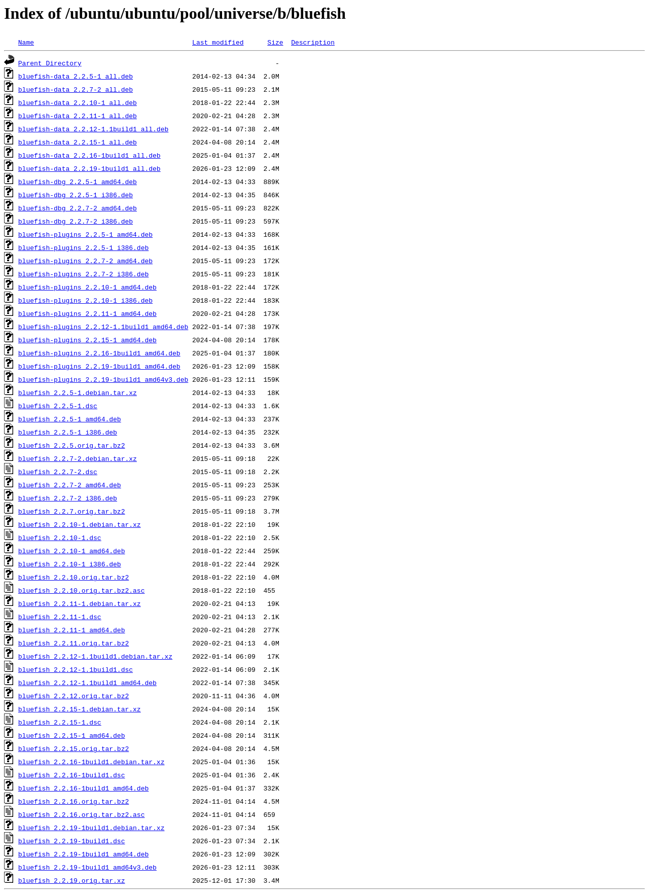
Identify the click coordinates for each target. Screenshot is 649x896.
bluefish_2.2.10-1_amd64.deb (71, 550)
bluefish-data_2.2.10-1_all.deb (77, 102)
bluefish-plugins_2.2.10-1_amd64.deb (87, 287)
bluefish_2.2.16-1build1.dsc (71, 774)
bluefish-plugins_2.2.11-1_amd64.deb (87, 313)
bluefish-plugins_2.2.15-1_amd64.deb (87, 339)
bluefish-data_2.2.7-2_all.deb (75, 89)
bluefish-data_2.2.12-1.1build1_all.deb (93, 128)
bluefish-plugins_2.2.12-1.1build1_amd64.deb (103, 326)
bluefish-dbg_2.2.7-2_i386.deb (75, 221)
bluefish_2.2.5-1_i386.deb (67, 432)
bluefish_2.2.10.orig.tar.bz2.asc (81, 590)
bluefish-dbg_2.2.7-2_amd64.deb (77, 207)
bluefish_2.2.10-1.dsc (59, 537)
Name (26, 42)
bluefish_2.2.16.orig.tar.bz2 (73, 801)
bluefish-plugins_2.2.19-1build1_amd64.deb (99, 366)
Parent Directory (50, 62)
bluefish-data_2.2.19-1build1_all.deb (89, 168)
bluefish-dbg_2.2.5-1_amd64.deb (77, 181)
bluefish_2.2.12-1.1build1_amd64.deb (87, 682)
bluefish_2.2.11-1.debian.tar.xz (79, 603)
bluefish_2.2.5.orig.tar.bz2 (71, 445)
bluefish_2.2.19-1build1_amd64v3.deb (87, 867)
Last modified (217, 42)
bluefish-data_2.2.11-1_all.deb (77, 115)
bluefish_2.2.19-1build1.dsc (71, 840)
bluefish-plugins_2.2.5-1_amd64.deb (85, 234)
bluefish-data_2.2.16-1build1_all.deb (89, 155)
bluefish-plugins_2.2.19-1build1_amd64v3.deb (103, 379)
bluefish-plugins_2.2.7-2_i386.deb (83, 273)
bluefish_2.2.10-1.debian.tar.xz (79, 524)
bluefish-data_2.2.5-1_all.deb (75, 76)
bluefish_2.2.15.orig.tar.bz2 (73, 748)
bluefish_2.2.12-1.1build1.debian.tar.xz (95, 656)
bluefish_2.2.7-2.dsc (57, 471)
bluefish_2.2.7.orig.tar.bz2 (71, 511)
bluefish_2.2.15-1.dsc (59, 722)
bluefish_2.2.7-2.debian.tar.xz (77, 458)
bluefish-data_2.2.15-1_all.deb (77, 142)
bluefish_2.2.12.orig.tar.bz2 (73, 695)
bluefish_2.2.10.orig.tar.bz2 (73, 577)
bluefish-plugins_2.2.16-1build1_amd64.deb (99, 352)
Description (313, 42)
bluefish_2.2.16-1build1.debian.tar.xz (91, 761)
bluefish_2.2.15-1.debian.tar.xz (79, 708)
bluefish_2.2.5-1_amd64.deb (69, 418)
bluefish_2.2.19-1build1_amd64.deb (83, 853)
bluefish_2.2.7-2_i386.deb (67, 498)
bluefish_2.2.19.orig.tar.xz (71, 880)
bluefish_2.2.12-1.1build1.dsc (75, 669)
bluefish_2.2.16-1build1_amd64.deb (83, 788)
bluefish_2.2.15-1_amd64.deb (71, 735)
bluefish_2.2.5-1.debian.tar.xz (77, 392)
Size (275, 42)
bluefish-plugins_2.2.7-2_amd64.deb (85, 260)
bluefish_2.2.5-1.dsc (57, 405)
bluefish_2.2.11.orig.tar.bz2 (73, 643)
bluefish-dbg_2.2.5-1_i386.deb (75, 194)
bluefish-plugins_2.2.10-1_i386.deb (85, 300)
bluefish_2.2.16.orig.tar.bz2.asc (81, 814)
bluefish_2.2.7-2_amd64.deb (69, 484)
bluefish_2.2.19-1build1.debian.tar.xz (91, 827)
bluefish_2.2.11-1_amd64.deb (71, 629)
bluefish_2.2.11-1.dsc (59, 616)
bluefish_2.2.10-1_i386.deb (69, 563)
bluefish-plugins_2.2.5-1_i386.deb (83, 247)
